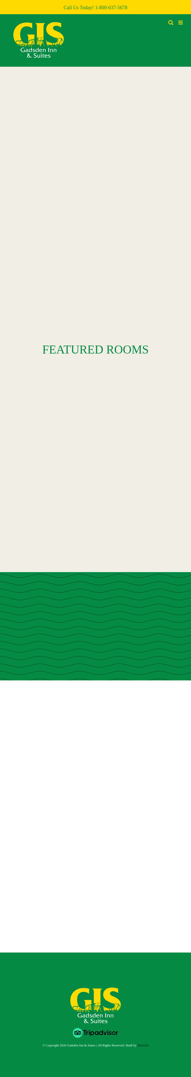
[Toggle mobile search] (170, 22)
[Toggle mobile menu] (181, 22)
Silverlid (142, 1045)
